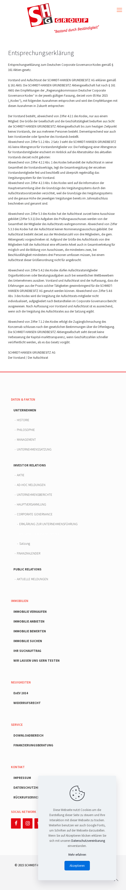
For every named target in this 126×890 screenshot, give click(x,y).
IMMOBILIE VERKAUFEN (30, 612)
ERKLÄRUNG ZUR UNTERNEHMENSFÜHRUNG (48, 524)
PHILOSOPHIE (26, 430)
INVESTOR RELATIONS (29, 465)
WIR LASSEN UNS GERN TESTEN (36, 661)
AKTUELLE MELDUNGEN (32, 579)
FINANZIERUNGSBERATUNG (33, 745)
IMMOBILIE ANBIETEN (28, 621)
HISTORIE (23, 420)
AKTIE (20, 475)
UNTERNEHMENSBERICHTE (34, 495)
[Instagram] (27, 823)
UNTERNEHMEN (24, 410)
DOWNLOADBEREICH (28, 735)
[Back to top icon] (116, 880)
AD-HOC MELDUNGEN (31, 485)
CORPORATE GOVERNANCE (34, 514)
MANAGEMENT (26, 440)
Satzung (24, 544)
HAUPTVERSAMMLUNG (31, 504)
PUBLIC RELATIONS (27, 569)
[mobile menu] (119, 10)
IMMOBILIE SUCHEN (27, 641)
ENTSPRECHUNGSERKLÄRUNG (39, 534)
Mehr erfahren (77, 855)
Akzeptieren (77, 866)
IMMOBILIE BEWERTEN (29, 631)
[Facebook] (16, 823)
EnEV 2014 (20, 693)
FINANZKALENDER (28, 553)
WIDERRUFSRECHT (27, 703)
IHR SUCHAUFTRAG (27, 651)
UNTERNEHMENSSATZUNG (34, 449)
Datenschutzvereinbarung (88, 841)
